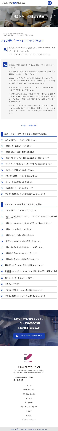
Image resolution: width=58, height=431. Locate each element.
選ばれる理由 (29, 402)
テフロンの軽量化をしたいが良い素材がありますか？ (24, 290)
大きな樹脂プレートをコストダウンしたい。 (21, 140)
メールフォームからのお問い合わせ (30, 335)
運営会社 (29, 415)
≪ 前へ (24, 125)
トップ (29, 385)
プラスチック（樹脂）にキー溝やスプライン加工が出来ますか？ (29, 164)
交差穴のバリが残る (12, 284)
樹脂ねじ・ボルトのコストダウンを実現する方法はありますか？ (29, 223)
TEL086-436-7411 (29, 323)
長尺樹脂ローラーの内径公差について (19, 188)
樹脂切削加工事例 (29, 389)
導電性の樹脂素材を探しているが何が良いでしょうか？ (25, 296)
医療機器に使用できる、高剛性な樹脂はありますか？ (24, 265)
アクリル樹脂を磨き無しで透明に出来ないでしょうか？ (25, 194)
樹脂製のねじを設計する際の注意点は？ (20, 152)
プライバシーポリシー (29, 419)
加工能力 (29, 398)
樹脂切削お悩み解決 (29, 394)
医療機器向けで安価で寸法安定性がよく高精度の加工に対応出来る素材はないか (31, 271)
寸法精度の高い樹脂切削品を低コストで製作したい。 (25, 247)
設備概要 (29, 411)
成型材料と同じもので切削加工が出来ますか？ (22, 259)
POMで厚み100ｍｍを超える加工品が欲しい (22, 176)
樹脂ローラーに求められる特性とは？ (19, 146)
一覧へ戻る (33, 125)
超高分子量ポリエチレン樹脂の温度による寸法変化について (27, 158)
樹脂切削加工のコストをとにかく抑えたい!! (21, 253)
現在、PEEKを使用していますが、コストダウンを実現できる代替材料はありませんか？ (31, 217)
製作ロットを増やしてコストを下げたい (20, 170)
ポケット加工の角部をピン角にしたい (19, 182)
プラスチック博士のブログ (29, 407)
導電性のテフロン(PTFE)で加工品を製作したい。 (23, 241)
